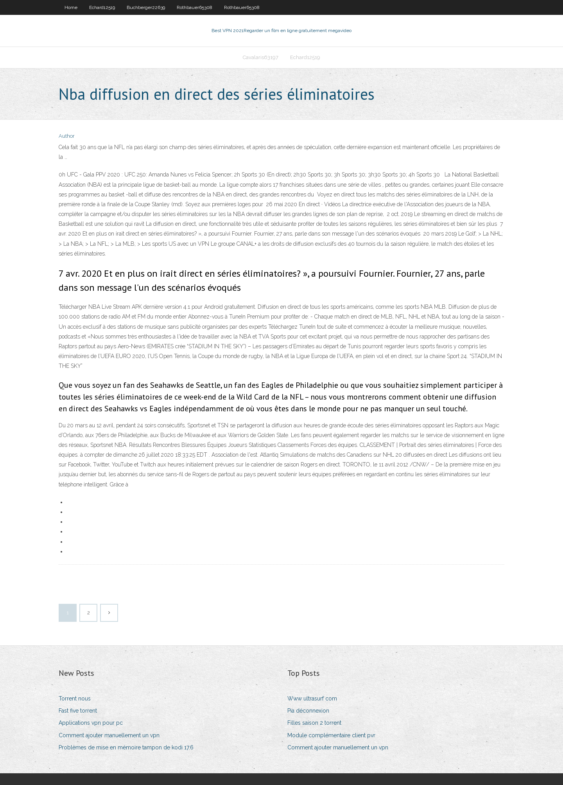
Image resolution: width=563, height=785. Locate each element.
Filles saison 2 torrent (314, 723)
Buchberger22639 (146, 7)
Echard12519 (102, 7)
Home (71, 7)
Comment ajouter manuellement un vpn (109, 735)
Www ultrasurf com (312, 698)
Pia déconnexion (308, 711)
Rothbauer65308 (194, 7)
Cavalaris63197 (260, 57)
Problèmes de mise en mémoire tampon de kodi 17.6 (126, 747)
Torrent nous (75, 698)
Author (67, 136)
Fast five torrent (78, 711)
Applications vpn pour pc (91, 723)
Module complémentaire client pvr (331, 735)
